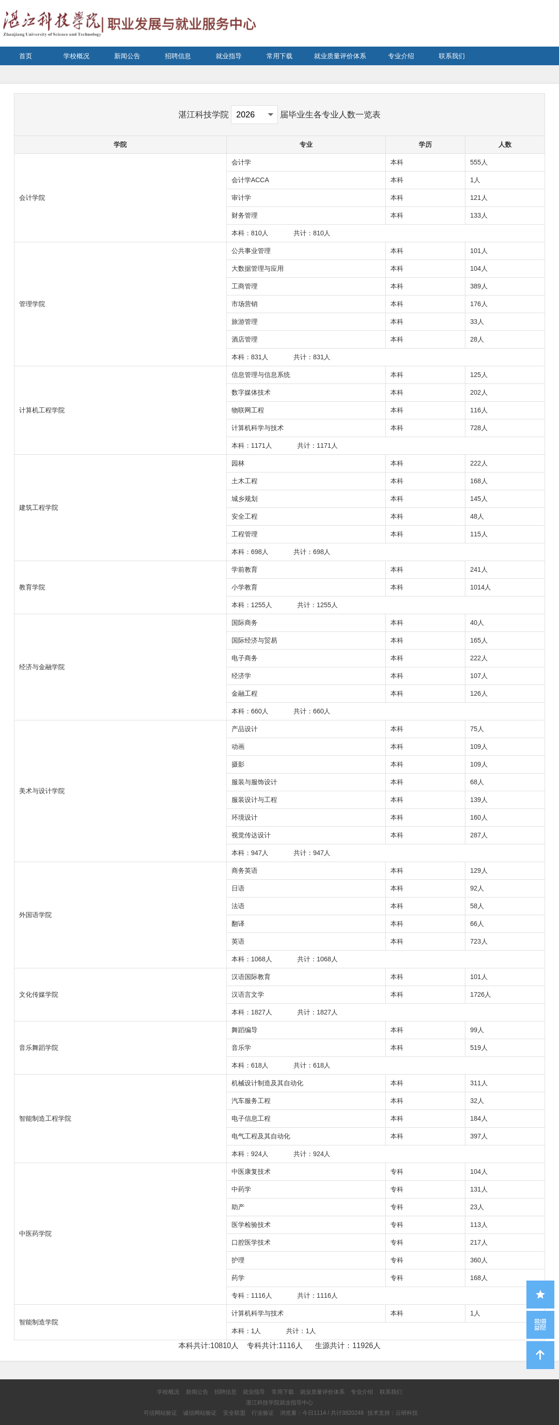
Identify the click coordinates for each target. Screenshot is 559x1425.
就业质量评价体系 (340, 56)
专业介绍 (401, 56)
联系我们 (452, 56)
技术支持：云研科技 (393, 1413)
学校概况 (76, 56)
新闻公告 (127, 56)
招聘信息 (178, 56)
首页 (25, 56)
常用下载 (279, 56)
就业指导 (229, 56)
